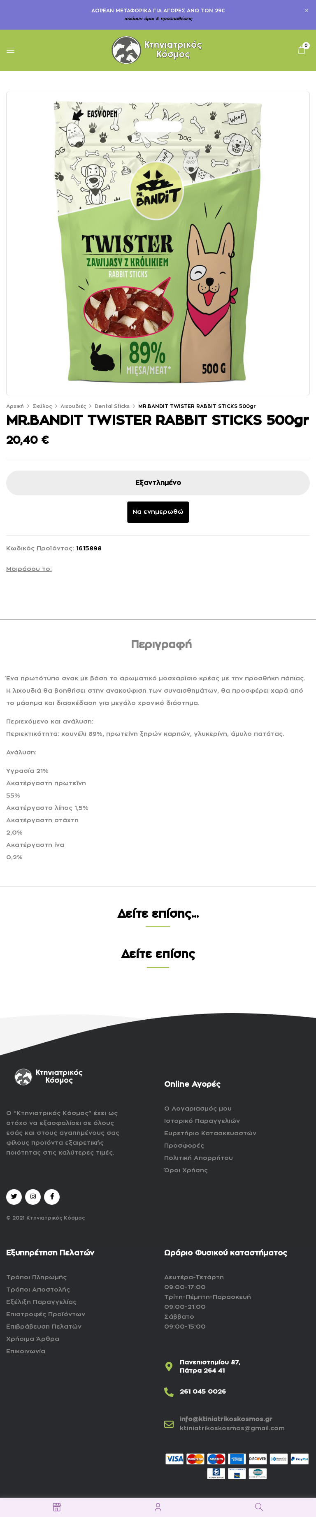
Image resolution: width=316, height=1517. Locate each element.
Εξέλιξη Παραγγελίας (41, 1302)
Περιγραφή (161, 645)
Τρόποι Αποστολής (38, 1290)
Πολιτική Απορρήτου (198, 1158)
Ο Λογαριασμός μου (198, 1109)
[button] (301, 50)
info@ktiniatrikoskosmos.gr (226, 1419)
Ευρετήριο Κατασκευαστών (210, 1133)
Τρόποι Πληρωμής (36, 1277)
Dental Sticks (112, 406)
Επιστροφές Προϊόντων (45, 1314)
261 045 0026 (203, 1392)
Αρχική (15, 406)
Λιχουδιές (73, 406)
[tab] (161, 646)
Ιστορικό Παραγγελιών (202, 1121)
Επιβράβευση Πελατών (43, 1327)
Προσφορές (184, 1146)
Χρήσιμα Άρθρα (32, 1339)
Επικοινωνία (25, 1351)
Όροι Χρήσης (186, 1170)
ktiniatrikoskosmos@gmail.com (232, 1428)
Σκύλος (42, 406)
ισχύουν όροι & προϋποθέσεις (158, 18)
